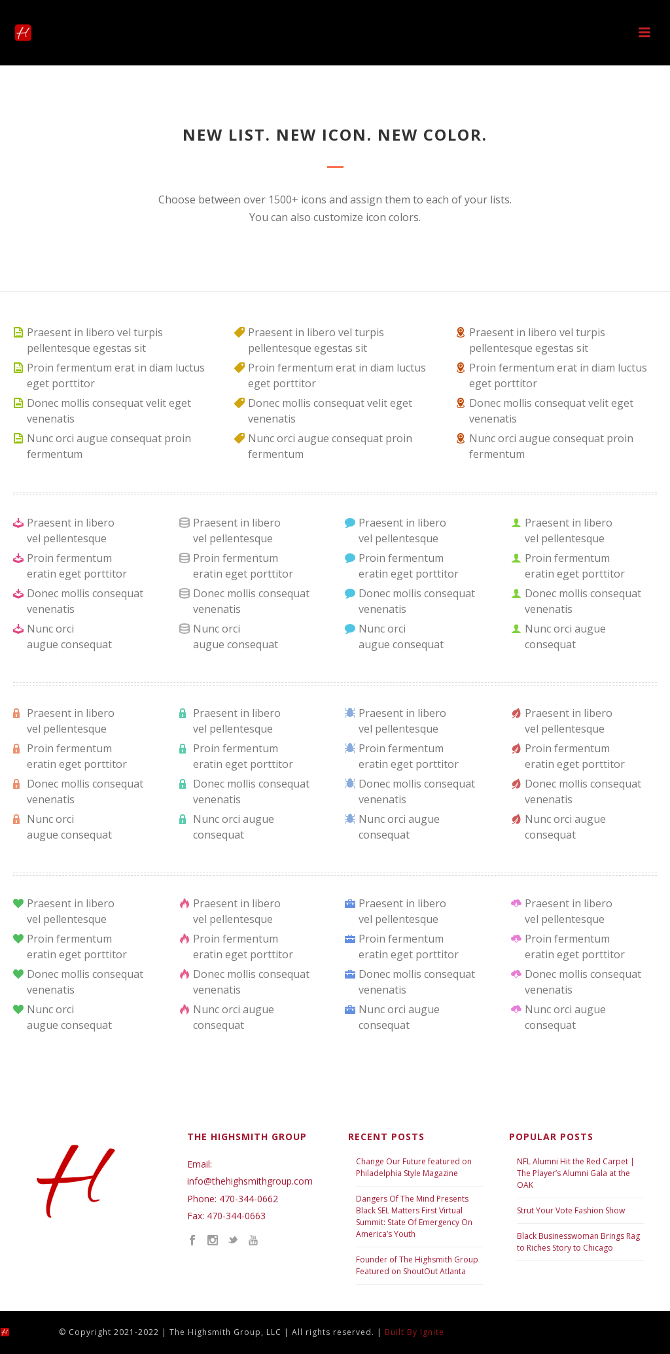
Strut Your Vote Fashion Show (571, 1210)
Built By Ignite (414, 1332)
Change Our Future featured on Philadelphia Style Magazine (414, 1167)
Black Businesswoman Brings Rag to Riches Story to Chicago (578, 1241)
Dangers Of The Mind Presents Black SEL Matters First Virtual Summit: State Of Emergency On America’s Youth (414, 1216)
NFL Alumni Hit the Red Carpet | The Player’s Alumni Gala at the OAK (576, 1173)
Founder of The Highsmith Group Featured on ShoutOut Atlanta (417, 1265)
